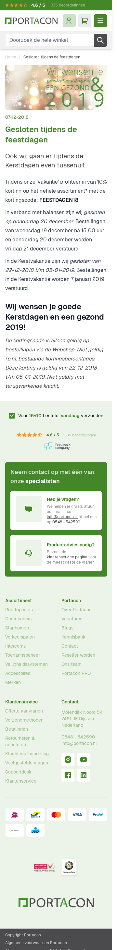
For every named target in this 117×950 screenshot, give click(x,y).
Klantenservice (21, 702)
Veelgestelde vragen (26, 763)
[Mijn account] (69, 20)
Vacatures (71, 619)
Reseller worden (78, 655)
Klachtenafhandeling (27, 754)
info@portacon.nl (62, 516)
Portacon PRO (76, 673)
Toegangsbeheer (22, 655)
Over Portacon (76, 610)
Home (10, 57)
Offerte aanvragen (24, 711)
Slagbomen (17, 628)
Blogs (67, 628)
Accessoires (17, 673)
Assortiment (18, 600)
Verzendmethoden (24, 720)
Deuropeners (18, 619)
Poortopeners (19, 610)
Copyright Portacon (23, 935)
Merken (13, 682)
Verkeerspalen (20, 637)
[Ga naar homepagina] (31, 21)
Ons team (71, 664)
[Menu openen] (100, 20)
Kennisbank (73, 637)
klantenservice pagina (67, 557)
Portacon (71, 600)
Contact (69, 646)
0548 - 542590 (66, 522)
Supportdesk (18, 772)
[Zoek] (100, 40)
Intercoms (15, 646)
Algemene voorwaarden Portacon (36, 942)
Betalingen (16, 729)
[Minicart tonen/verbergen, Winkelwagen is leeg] (84, 20)
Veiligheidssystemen (26, 664)
